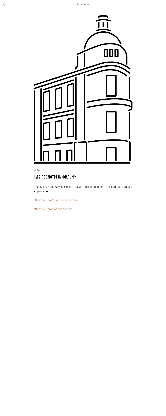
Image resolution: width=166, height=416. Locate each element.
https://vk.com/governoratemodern (56, 200)
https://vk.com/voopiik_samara (53, 209)
